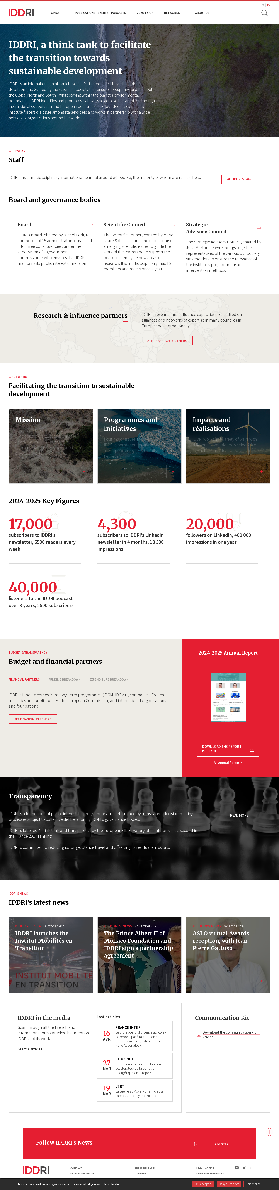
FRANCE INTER (128, 1028)
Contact (76, 1169)
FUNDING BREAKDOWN (64, 680)
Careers (140, 1174)
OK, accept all (203, 1184)
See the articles (30, 1050)
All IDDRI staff (239, 179)
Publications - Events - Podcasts (100, 12)
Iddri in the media (82, 1174)
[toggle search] (264, 12)
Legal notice (205, 1169)
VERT (120, 1087)
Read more (239, 816)
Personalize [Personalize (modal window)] (253, 1184)
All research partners (167, 341)
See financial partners (32, 721)
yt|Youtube (237, 1168)
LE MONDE (125, 1059)
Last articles (108, 1017)
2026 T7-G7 (145, 12)
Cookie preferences (210, 1174)
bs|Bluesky (244, 1168)
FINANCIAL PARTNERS (24, 680)
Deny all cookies (229, 1184)
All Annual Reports (228, 763)
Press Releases (145, 1169)
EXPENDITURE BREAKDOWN (109, 680)
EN (268, 5)
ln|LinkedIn (251, 1168)
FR (262, 5)
